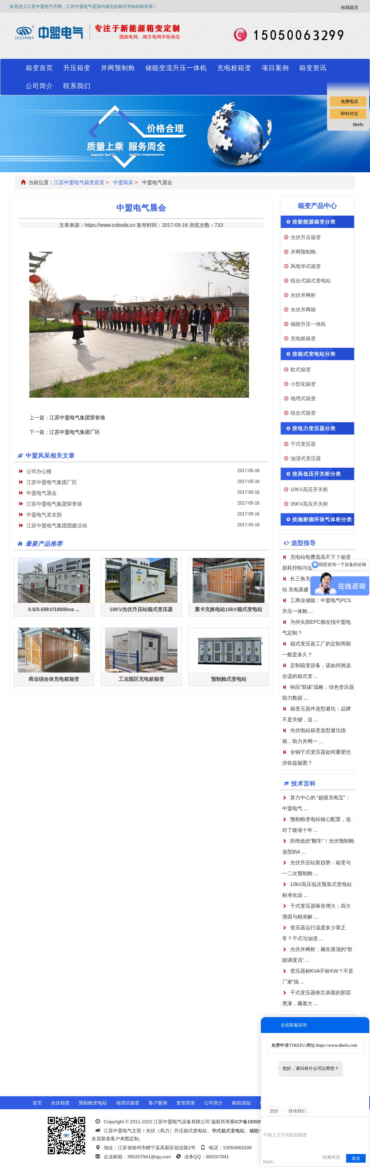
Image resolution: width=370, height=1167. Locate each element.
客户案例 (158, 1103)
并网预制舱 (118, 68)
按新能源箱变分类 (314, 222)
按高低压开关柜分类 (316, 474)
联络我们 (297, 1111)
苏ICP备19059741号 (251, 1121)
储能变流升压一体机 (176, 68)
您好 (274, 1111)
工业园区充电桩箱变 (141, 679)
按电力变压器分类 (314, 428)
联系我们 (77, 86)
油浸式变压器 (306, 458)
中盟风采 (123, 182)
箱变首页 (39, 68)
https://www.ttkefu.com (336, 1045)
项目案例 (275, 68)
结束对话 (331, 1157)
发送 (356, 1158)
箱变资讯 (313, 68)
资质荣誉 (185, 1103)
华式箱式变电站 (228, 1130)
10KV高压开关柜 (309, 489)
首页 (37, 1103)
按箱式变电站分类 (314, 354)
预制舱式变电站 (228, 679)
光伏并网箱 (303, 309)
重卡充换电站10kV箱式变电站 (228, 609)
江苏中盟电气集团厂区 (75, 432)
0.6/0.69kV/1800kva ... (53, 609)
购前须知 (241, 1103)
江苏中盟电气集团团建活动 (56, 525)
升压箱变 (77, 68)
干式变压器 (303, 444)
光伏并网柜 (303, 295)
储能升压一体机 (308, 324)
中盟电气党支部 (44, 515)
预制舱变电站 (93, 1103)
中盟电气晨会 (41, 493)
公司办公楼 (39, 471)
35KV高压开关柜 (309, 504)
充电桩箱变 (234, 68)
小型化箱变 (303, 384)
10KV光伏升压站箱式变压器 (141, 609)
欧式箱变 (301, 369)
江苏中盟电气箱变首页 (79, 182)
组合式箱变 (303, 413)
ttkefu (358, 124)
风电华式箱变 (306, 266)
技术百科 (303, 784)
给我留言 (349, 7)
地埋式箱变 (303, 398)
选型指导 (303, 543)
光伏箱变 (60, 1103)
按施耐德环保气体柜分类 (322, 519)
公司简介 (39, 86)
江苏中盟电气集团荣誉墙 (77, 417)
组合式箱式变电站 (311, 281)
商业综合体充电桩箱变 (54, 679)
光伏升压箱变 (306, 237)
